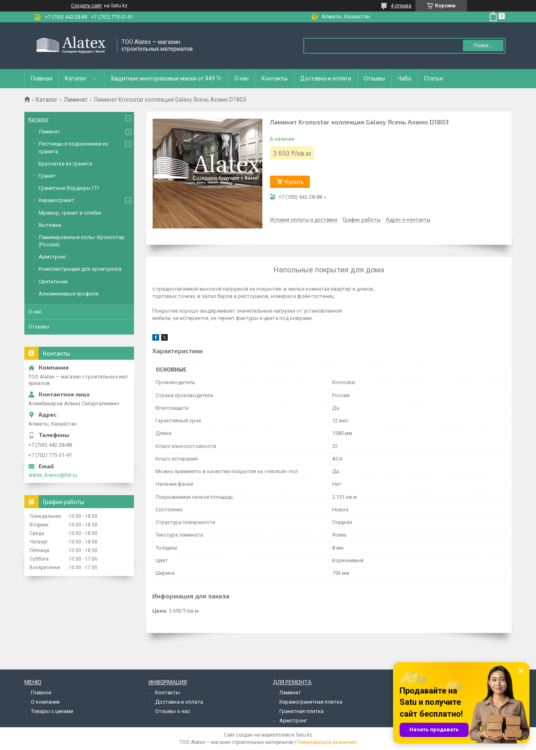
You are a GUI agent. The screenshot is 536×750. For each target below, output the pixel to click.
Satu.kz (304, 735)
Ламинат (76, 99)
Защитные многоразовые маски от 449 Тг (166, 78)
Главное (41, 692)
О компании (45, 702)
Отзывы (374, 78)
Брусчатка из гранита (65, 164)
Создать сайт (86, 6)
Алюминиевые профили (69, 294)
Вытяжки (50, 225)
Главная (41, 78)
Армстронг (52, 257)
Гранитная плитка (301, 711)
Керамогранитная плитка (310, 702)
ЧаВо (404, 78)
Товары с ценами (52, 711)
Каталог (76, 78)
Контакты (274, 78)
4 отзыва (401, 6)
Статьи (433, 78)
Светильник (53, 281)
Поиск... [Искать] (483, 45)
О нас (241, 78)
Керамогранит (56, 200)
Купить (294, 181)
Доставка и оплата (325, 78)
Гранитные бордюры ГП (69, 188)
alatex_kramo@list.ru (52, 475)
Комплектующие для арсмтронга (80, 269)
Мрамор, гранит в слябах (70, 213)
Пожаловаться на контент (327, 742)
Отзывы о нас (172, 711)
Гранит (47, 176)
